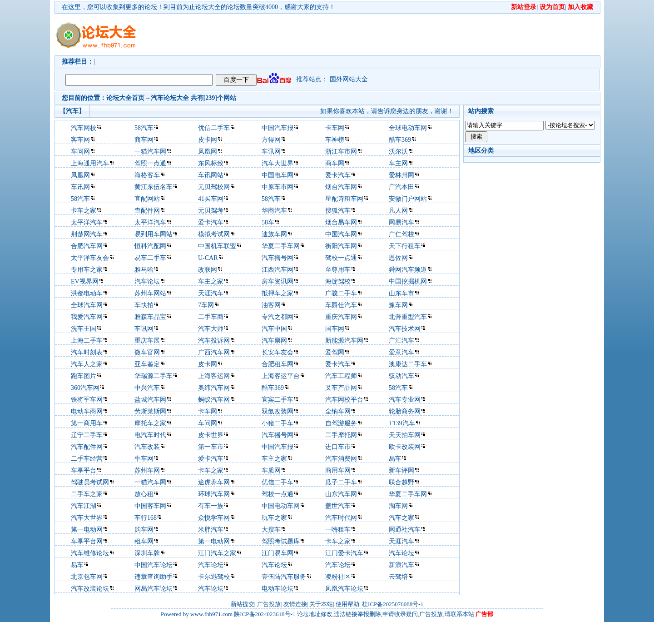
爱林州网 (401, 175)
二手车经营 (87, 458)
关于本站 (321, 604)
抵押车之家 (277, 293)
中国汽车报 (277, 127)
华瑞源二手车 (153, 376)
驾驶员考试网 (90, 482)
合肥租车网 (277, 364)
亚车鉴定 (147, 364)
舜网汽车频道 (408, 269)
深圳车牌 (147, 553)
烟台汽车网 (341, 187)
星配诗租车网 (344, 198)
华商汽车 (274, 210)
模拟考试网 (214, 234)
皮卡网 (207, 139)
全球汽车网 (87, 305)
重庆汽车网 (341, 316)
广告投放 (269, 604)
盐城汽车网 (150, 399)
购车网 (144, 529)
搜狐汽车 (338, 210)
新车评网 (401, 470)
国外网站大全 (349, 79)
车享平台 (83, 470)
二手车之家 (87, 494)
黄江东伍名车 (153, 187)
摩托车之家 (150, 423)
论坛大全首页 (125, 98)
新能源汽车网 (344, 340)
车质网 (271, 470)
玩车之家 (274, 517)
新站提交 (242, 604)
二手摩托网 (341, 435)
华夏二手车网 (281, 246)
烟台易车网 (341, 222)
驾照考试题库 (281, 541)
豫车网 (398, 305)
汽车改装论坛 (90, 588)
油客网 (271, 305)
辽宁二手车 (87, 435)
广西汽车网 (214, 352)
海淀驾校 (338, 281)
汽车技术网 (405, 328)
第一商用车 (87, 423)
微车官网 (147, 352)
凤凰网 (207, 151)
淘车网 (398, 506)
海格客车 (147, 175)
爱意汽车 (401, 352)
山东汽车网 (341, 494)
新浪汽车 (401, 565)
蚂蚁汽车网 (214, 399)
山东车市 (401, 293)
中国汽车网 (341, 234)
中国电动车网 (281, 506)
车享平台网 (87, 541)
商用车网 (338, 470)
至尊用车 (338, 269)
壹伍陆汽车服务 (284, 576)
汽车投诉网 (214, 340)
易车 (395, 458)
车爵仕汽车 (341, 305)
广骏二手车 (341, 293)
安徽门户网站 (408, 198)
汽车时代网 (341, 517)
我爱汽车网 (87, 316)
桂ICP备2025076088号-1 (392, 604)
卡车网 (334, 127)
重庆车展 (147, 340)
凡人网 (398, 210)
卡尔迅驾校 (214, 576)
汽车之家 (401, 517)
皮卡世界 (210, 435)
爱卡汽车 (338, 175)
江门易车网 (277, 553)
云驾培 (398, 576)
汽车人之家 (87, 364)
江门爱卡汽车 (344, 553)
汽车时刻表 (87, 352)
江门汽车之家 (217, 553)
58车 (268, 222)
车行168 (145, 517)
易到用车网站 (153, 234)
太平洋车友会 (90, 257)
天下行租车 (405, 246)
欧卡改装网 (405, 446)
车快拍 (144, 305)
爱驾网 (334, 352)
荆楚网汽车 (87, 234)
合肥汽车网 (87, 246)
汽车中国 (274, 328)
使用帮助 (347, 604)
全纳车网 (338, 411)
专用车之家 (87, 269)
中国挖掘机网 (408, 281)
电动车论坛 (277, 588)
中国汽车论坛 (153, 565)
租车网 (144, 541)
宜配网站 (147, 198)
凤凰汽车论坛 (344, 588)
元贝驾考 (210, 210)
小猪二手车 (277, 423)
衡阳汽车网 (341, 246)
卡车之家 (83, 210)
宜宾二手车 (277, 399)
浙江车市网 (341, 151)
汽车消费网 (341, 458)
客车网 (80, 139)
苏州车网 (147, 470)
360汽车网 (85, 387)
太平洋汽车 (87, 222)
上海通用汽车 (90, 163)
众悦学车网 (214, 517)
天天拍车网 (405, 435)
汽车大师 (210, 328)
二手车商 (210, 316)
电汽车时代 (150, 435)
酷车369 (400, 139)
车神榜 (334, 139)
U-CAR (208, 257)
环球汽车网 (214, 494)
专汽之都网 (277, 316)
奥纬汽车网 (214, 387)
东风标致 (210, 163)
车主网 (398, 163)
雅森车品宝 (150, 316)
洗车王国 (83, 328)
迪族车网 (274, 234)
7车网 (206, 305)
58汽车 (144, 127)
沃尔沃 (398, 151)
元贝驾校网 (214, 187)
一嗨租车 (338, 529)
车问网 (80, 151)
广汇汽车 (401, 340)
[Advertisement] (379, 34)
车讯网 (271, 151)
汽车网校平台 (344, 399)
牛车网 (144, 458)
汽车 (157, 98)
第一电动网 (87, 529)
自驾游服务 (341, 423)
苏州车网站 (150, 293)
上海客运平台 (281, 376)
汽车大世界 (277, 163)
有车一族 (210, 506)
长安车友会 (277, 352)
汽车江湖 (83, 506)
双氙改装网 (277, 411)
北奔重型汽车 (408, 316)
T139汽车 (402, 423)
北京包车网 (87, 576)
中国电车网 (277, 175)
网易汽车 (401, 222)
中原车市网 (277, 187)
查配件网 (147, 210)
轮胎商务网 (405, 411)
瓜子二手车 (341, 482)
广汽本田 (401, 187)
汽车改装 (147, 446)
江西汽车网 (277, 269)
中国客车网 (150, 506)
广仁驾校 (401, 234)
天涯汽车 (210, 293)
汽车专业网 (405, 399)
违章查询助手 (153, 576)
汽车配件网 (87, 446)
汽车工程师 (341, 376)
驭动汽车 (401, 376)
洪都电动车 (87, 293)
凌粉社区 (338, 576)
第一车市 (210, 446)
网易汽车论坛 (153, 588)
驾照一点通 (150, 163)
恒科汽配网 (150, 246)
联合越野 (401, 482)
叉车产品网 (341, 387)
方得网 (271, 139)
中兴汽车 (147, 387)
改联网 (207, 269)
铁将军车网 (87, 399)
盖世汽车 (338, 506)
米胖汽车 (210, 529)
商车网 (144, 139)
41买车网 (210, 198)
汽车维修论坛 (90, 553)
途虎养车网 (214, 482)
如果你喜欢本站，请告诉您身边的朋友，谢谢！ (387, 111)
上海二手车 (87, 340)
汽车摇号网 (277, 257)
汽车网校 (83, 127)
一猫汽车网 (150, 151)
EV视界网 (85, 281)
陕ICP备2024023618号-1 (264, 614)
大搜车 (271, 529)
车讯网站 (210, 175)
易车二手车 (150, 257)
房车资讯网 (277, 281)
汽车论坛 (147, 281)
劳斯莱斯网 (150, 411)
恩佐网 (398, 257)
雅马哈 (144, 269)
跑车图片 (83, 376)
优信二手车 (214, 127)
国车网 (334, 328)
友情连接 (295, 604)
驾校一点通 (341, 257)
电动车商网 (87, 411)
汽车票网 (274, 340)
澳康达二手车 (408, 364)
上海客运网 (214, 376)
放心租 (144, 494)
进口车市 (338, 446)
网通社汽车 (405, 529)
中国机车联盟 (217, 246)
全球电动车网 (408, 127)
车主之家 (210, 281)
